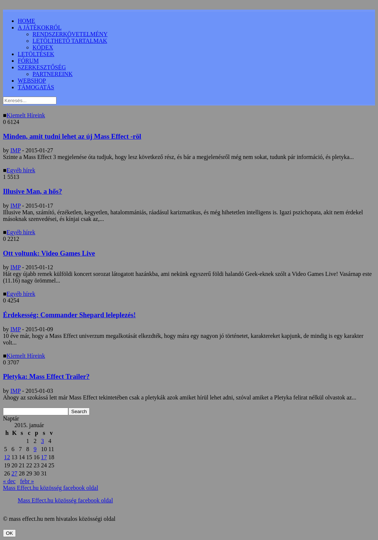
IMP (15, 150)
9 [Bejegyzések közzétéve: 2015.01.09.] (35, 449)
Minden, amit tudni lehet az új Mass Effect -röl (72, 136)
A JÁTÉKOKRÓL (40, 27)
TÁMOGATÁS (36, 87)
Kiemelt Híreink (26, 115)
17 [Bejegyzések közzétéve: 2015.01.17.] (44, 457)
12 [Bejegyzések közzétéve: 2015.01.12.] (7, 457)
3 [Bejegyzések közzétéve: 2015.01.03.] (42, 441)
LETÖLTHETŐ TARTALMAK (69, 41)
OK (9, 533)
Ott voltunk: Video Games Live (49, 253)
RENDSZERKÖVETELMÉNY (70, 34)
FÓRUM (28, 61)
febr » (27, 481)
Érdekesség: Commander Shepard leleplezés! (69, 315)
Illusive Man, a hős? (32, 191)
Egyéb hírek (21, 170)
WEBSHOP (32, 80)
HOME (26, 21)
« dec (9, 481)
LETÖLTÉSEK (36, 54)
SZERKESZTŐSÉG (42, 67)
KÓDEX (42, 47)
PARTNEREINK (52, 74)
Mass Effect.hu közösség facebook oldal (50, 488)
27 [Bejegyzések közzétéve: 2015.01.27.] (14, 473)
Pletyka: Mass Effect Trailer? (46, 376)
